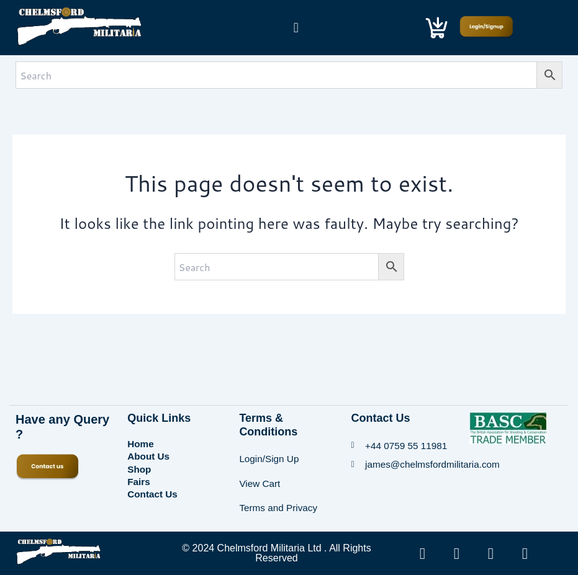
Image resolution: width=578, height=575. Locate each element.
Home (141, 440)
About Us (149, 452)
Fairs (139, 474)
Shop (139, 463)
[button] (296, 27)
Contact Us (153, 485)
